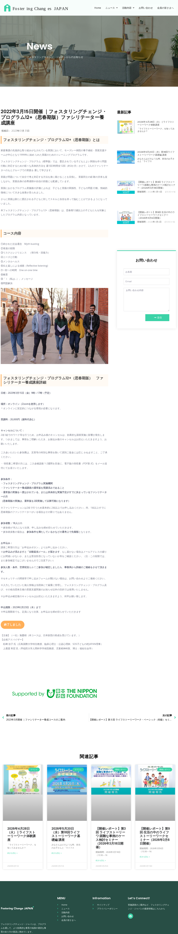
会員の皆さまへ (165, 7)
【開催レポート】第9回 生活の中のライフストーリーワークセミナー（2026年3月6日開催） (156, 215)
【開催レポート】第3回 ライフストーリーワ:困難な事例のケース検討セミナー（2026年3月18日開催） (156, 185)
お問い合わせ (146, 7)
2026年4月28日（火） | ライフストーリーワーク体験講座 (156, 123)
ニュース (111, 7)
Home (97, 7)
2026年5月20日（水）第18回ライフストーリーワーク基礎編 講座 (155, 153)
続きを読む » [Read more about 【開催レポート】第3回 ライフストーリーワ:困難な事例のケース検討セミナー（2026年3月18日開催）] (101, 860)
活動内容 (128, 7)
